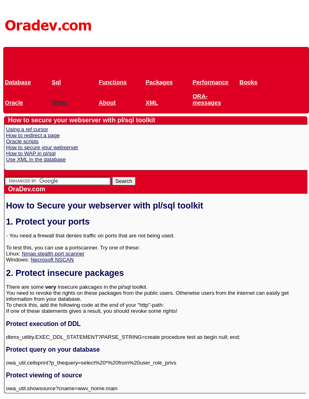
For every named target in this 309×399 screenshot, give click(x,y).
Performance (210, 82)
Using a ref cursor (27, 129)
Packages (159, 82)
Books (249, 82)
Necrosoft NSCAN (51, 260)
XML (151, 102)
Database (18, 82)
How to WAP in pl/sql (31, 153)
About (107, 102)
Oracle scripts (22, 141)
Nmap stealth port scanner (53, 254)
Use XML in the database (36, 159)
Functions (113, 82)
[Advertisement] (150, 58)
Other (59, 102)
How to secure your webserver (42, 147)
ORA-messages (206, 99)
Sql (56, 82)
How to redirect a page (33, 135)
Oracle (14, 102)
